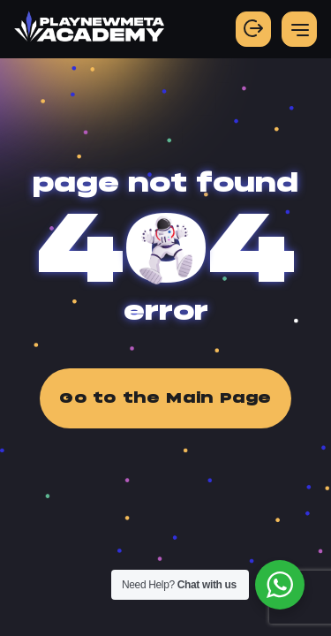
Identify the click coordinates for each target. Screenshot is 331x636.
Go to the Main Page (165, 398)
